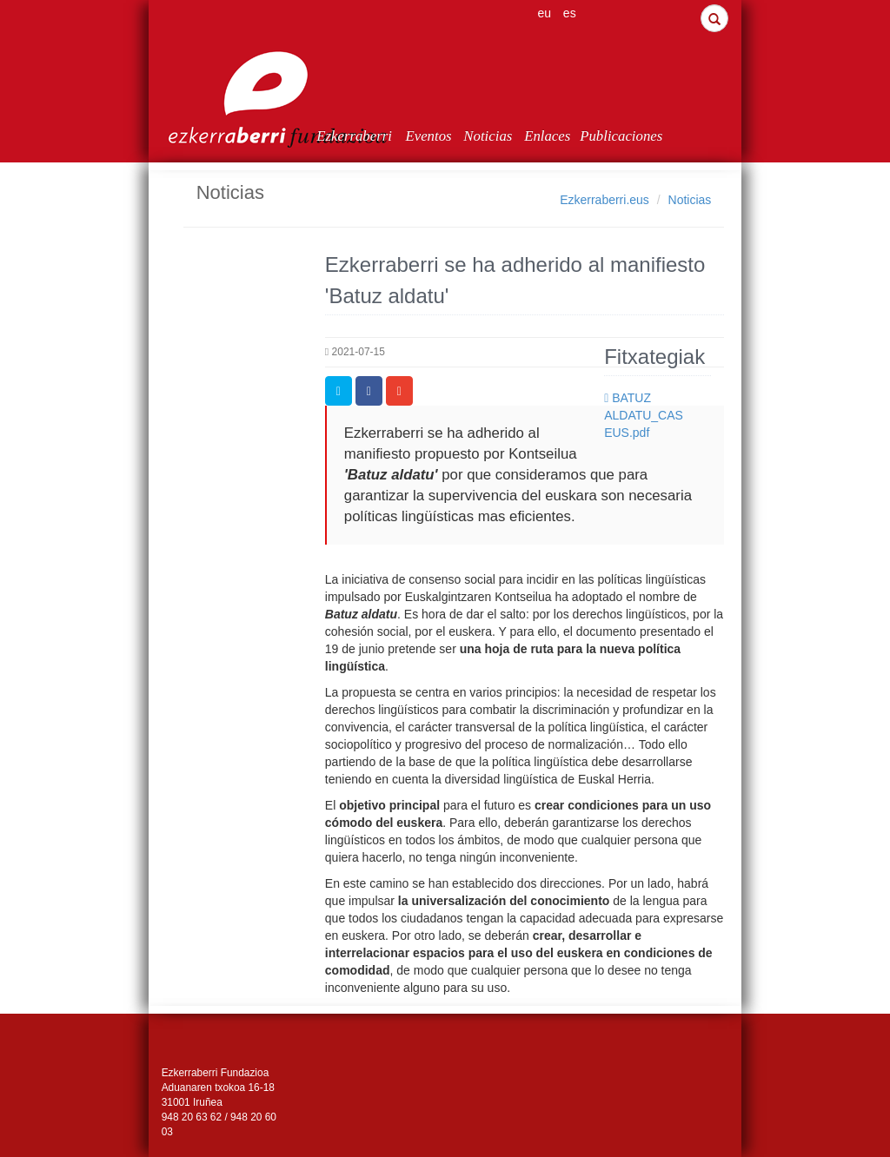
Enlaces (547, 136)
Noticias (487, 136)
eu (544, 13)
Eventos (428, 136)
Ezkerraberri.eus (604, 200)
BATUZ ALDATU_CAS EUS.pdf (643, 415)
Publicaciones (608, 136)
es (569, 13)
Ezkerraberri (354, 136)
